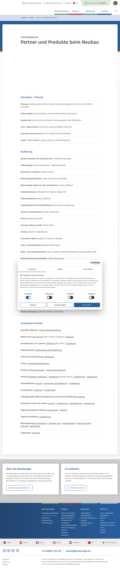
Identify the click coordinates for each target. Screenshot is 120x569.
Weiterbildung (61, 11)
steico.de (24, 426)
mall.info (63, 410)
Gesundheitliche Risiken (68, 523)
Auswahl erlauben (60, 305)
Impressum (5, 560)
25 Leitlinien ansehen (76, 488)
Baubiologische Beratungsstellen (86, 514)
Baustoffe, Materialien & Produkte (88, 519)
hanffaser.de (35, 426)
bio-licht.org (37, 337)
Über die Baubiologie (67, 513)
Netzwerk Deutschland (107, 523)
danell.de (70, 337)
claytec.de (38, 390)
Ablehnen (33, 305)
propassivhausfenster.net (38, 363)
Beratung (90, 11)
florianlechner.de (37, 370)
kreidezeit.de (74, 383)
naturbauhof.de (68, 423)
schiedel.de (53, 377)
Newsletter (64, 533)
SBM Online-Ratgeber (67, 526)
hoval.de (81, 397)
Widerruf (5, 565)
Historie (102, 518)
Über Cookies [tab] (88, 269)
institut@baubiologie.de (78, 551)
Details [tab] (60, 269)
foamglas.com (54, 423)
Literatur (63, 528)
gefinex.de (50, 343)
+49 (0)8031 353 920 (51, 551)
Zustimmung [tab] (32, 269)
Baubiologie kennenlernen (19, 488)
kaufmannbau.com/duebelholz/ (48, 350)
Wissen (75, 11)
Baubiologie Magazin (67, 515)
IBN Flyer (102, 531)
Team (101, 521)
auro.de (39, 383)
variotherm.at (79, 377)
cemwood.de (41, 423)
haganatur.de (62, 403)
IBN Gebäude (104, 515)
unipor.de (36, 433)
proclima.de (71, 343)
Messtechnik (45, 518)
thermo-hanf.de (84, 423)
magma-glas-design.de (56, 370)
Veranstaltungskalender (33, 3)
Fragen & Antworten (67, 518)
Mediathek (64, 531)
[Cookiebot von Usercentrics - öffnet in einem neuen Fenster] (92, 263)
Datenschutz (6, 562)
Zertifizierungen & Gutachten (89, 523)
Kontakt (68, 3)
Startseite (24, 18)
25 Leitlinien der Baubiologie (69, 521)
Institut (104, 11)
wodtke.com (92, 377)
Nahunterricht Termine (53, 3)
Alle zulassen (86, 305)
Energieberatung (46, 523)
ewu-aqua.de (52, 410)
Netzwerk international (107, 526)
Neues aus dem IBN (106, 513)
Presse (102, 528)
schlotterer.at (45, 417)
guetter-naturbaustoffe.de (50, 330)
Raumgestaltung (46, 520)
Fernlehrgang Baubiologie (49, 513)
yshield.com (49, 357)
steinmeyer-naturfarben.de (55, 383)
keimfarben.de (76, 403)
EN (77, 3)
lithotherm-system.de (37, 377)
